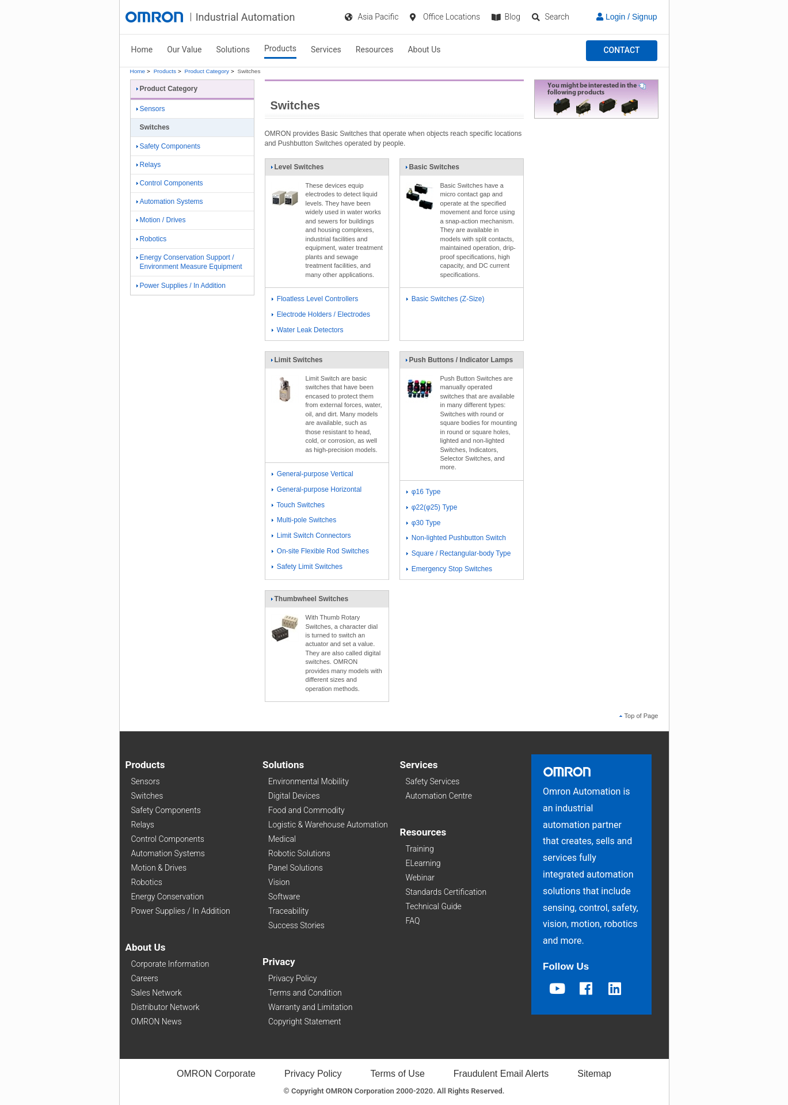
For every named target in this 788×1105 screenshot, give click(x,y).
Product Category (207, 71)
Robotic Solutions (299, 853)
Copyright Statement (304, 1021)
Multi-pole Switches (304, 520)
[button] (621, 50)
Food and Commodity (306, 810)
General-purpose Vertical (312, 474)
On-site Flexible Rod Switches (320, 551)
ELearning (423, 863)
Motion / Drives (161, 220)
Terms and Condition (305, 992)
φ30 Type (423, 523)
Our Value (184, 49)
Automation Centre (439, 795)
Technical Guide (434, 906)
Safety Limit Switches (307, 567)
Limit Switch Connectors (311, 535)
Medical (282, 839)
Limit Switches (297, 362)
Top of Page (638, 715)
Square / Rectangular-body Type (458, 553)
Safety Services (433, 781)
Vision (279, 882)
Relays (148, 165)
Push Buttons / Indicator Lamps (459, 362)
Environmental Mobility (308, 781)
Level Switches (297, 169)
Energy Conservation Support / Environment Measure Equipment (189, 262)
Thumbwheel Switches (310, 601)
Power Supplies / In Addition (181, 286)
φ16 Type (423, 492)
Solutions (233, 49)
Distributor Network (165, 1007)
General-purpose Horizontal (317, 489)
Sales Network (156, 992)
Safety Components (168, 146)
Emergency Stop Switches (449, 569)
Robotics (151, 239)
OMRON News (156, 1021)
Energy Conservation (167, 896)
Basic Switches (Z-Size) (445, 299)
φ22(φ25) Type (432, 507)
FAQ (413, 920)
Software (284, 896)
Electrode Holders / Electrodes (321, 314)
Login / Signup (626, 16)
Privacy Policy (292, 978)
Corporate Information (170, 964)
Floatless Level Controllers (315, 299)
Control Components (169, 183)
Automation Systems (169, 202)
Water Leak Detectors (308, 330)
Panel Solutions (295, 867)
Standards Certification (446, 892)
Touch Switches (298, 505)
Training (420, 848)
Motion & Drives (159, 867)
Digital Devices (294, 795)
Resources (375, 49)
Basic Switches (432, 169)
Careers (144, 978)
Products (280, 48)
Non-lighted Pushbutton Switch (456, 538)
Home (142, 49)
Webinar (420, 877)
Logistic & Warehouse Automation (328, 824)
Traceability (288, 911)
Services (326, 49)
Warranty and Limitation (310, 1007)
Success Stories (296, 925)
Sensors (150, 109)
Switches (147, 795)
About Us (424, 49)
